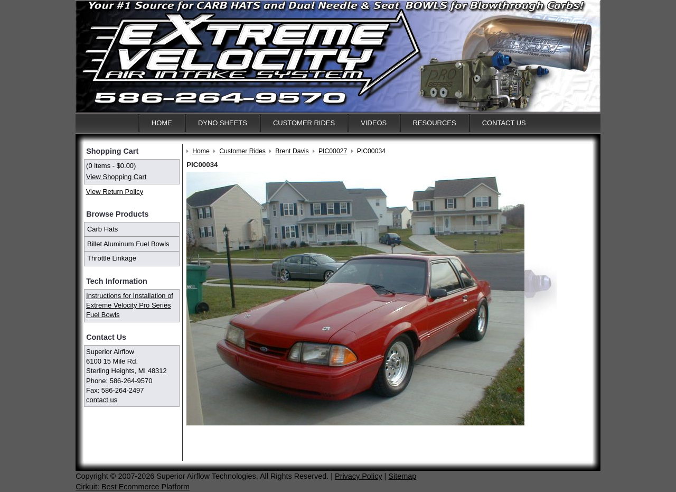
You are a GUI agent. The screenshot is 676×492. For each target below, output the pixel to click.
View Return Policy (114, 192)
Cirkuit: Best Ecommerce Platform (133, 486)
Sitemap (402, 476)
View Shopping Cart (116, 177)
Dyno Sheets (222, 123)
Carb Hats (102, 229)
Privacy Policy (358, 476)
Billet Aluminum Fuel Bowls (128, 244)
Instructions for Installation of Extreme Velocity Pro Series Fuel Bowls (129, 305)
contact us (101, 400)
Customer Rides (304, 123)
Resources (434, 123)
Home (162, 123)
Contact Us (504, 123)
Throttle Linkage (111, 258)
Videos (374, 123)
